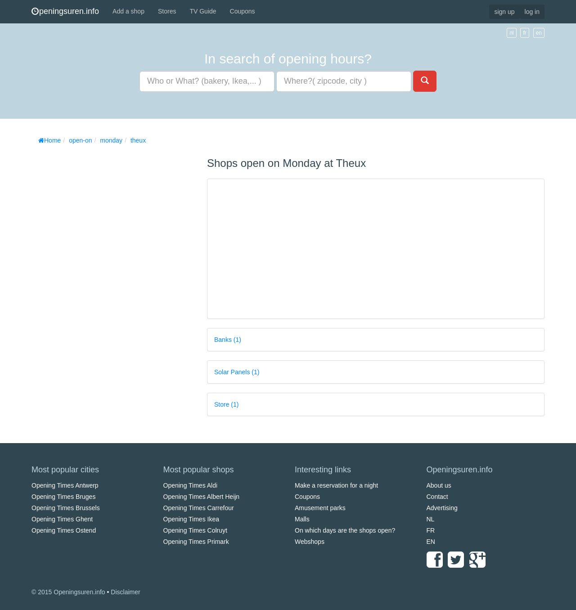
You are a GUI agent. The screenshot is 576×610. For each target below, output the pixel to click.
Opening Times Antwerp (65, 485)
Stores (167, 11)
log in (532, 11)
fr (524, 33)
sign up (504, 11)
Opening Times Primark (196, 541)
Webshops (309, 541)
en (539, 33)
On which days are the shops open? (345, 530)
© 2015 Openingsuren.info (68, 592)
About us (439, 485)
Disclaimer (125, 592)
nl (511, 33)
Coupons (242, 11)
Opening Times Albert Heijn (201, 496)
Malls (302, 519)
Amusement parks (320, 507)
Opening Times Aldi (190, 485)
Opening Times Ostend (64, 530)
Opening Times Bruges (63, 496)
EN (431, 541)
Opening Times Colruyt (195, 530)
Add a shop (128, 11)
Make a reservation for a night (336, 485)
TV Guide (202, 11)
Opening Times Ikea (191, 519)
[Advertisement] (99, 283)
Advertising (442, 507)
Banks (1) (227, 339)
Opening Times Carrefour (198, 507)
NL (431, 519)
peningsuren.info (65, 11)
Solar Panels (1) (236, 372)
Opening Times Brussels (66, 507)
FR (431, 530)
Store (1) (226, 404)
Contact (437, 496)
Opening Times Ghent (62, 519)
